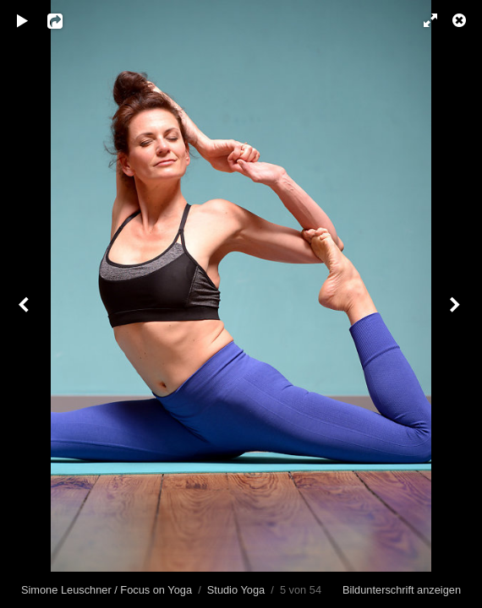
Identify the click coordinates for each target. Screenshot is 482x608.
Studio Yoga (236, 590)
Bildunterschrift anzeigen (401, 590)
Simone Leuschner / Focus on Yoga (106, 590)
